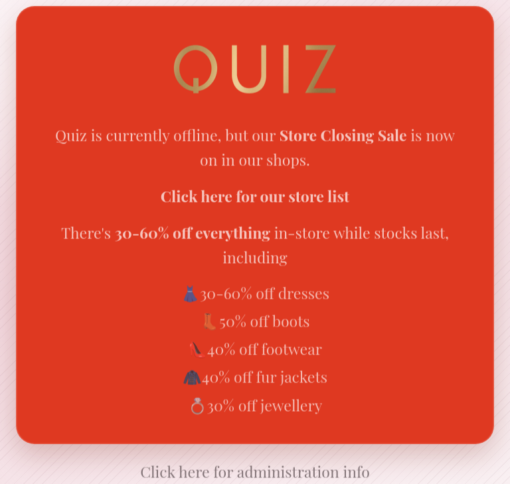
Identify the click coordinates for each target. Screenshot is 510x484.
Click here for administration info (255, 472)
